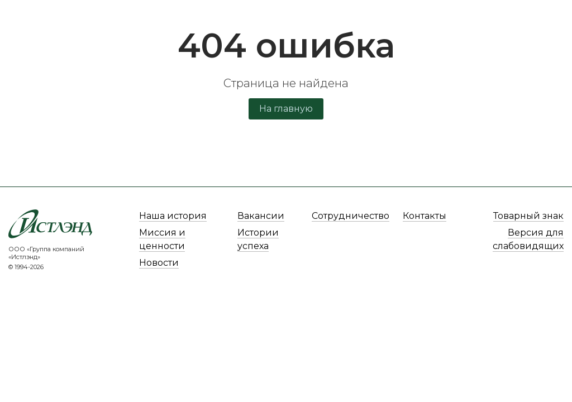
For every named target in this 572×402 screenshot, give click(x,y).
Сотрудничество (350, 215)
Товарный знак (528, 215)
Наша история (173, 215)
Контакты (424, 215)
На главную (286, 108)
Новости (159, 262)
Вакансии (260, 215)
